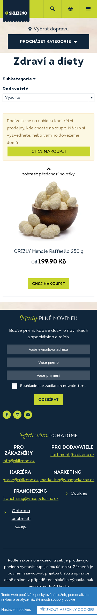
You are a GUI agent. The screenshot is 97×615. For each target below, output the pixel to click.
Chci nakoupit (49, 152)
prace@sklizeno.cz (21, 480)
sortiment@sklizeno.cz (72, 455)
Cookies (79, 493)
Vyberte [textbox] (12, 98)
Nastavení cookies (16, 610)
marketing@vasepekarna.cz (67, 480)
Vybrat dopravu (51, 29)
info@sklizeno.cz (19, 461)
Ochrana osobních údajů (21, 519)
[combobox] (48, 98)
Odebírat (48, 400)
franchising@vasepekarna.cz (30, 499)
